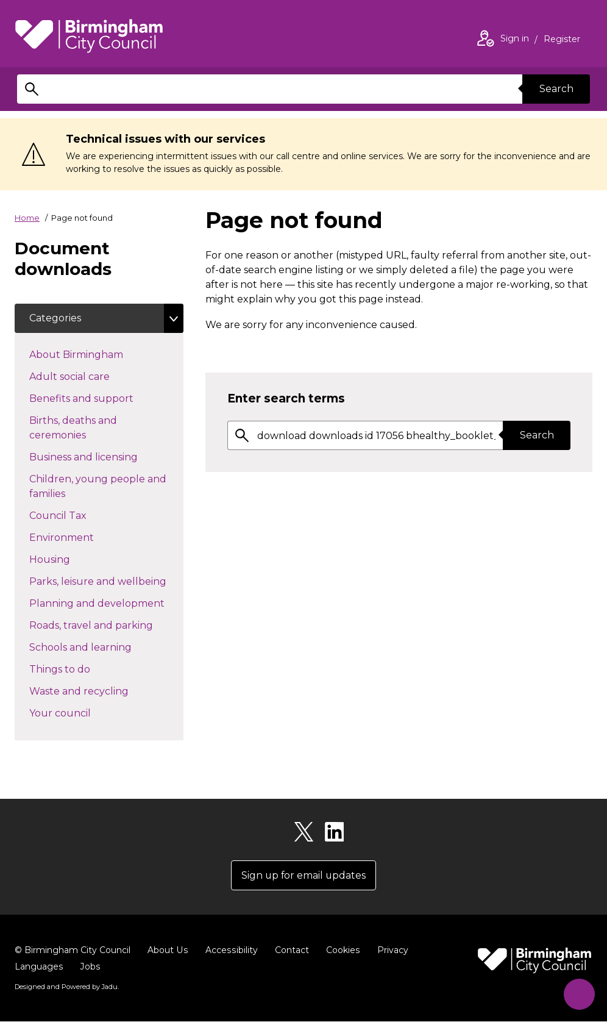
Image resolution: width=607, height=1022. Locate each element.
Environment (83, 536)
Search (556, 89)
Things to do (81, 668)
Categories (55, 318)
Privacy (389, 950)
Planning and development (106, 602)
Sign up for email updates (304, 875)
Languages (39, 967)
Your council (81, 712)
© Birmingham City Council (72, 950)
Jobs (89, 967)
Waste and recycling (100, 690)
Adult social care (91, 375)
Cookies (340, 950)
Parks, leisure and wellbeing (106, 580)
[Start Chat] (578, 993)
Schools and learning (102, 646)
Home (27, 218)
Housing (71, 558)
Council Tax (79, 514)
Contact (289, 950)
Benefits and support (103, 397)
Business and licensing (105, 456)
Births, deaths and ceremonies (79, 428)
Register (562, 40)
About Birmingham (97, 353)
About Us (167, 950)
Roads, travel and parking (106, 624)
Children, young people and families (97, 486)
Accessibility (229, 950)
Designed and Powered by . (66, 987)
